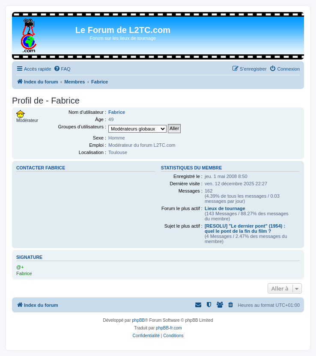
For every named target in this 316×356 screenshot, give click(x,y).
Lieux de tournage (225, 208)
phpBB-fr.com (169, 328)
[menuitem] (62, 69)
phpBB (138, 320)
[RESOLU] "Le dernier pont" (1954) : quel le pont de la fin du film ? (245, 228)
